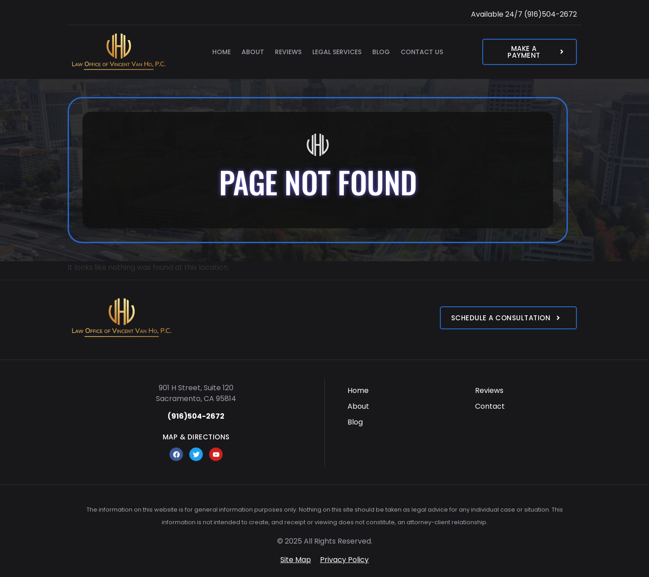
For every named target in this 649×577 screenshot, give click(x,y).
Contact (490, 406)
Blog (381, 51)
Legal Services (336, 51)
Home (221, 51)
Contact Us (422, 51)
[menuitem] (398, 390)
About (253, 51)
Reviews (288, 51)
